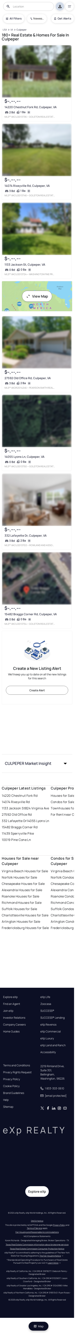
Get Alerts (62, 18)
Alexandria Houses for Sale (22, 890)
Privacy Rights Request (17, 1072)
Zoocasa (45, 1004)
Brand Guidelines (13, 1093)
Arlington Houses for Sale (21, 921)
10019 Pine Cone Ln (16, 840)
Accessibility (48, 1052)
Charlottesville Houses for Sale (25, 915)
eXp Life (45, 997)
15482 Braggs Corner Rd (19, 827)
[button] (37, 763)
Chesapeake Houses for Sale (23, 884)
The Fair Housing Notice (50, 1255)
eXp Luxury (47, 1038)
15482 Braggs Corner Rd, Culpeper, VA (31, 614)
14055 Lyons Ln (38, 821)
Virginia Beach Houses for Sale (25, 871)
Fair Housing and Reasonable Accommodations (37, 1232)
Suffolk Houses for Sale (19, 909)
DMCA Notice (37, 1220)
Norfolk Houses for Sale (19, 877)
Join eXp (8, 1010)
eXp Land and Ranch (53, 1045)
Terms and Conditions (16, 1065)
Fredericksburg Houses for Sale (25, 928)
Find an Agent (11, 1004)
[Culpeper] (21, 30)
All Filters (14, 18)
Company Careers (14, 1024)
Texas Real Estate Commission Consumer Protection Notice (37, 1248)
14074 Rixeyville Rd (16, 802)
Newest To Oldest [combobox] (38, 18)
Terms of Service (34, 1228)
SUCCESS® (47, 1010)
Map (39, 1326)
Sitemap (8, 1106)
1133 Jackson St (13, 808)
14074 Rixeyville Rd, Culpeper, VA (27, 186)
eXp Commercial (50, 1031)
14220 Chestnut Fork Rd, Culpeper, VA (31, 107)
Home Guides (11, 1031)
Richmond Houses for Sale (22, 902)
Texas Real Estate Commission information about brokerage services (37, 1244)
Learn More (53, 1262)
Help (6, 1099)
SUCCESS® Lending (52, 1017)
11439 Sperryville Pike (18, 833)
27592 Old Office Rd (17, 814)
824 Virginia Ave (37, 808)
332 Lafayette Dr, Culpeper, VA (26, 535)
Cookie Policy (11, 1086)
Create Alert (37, 690)
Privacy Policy (11, 1079)
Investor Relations (14, 1017)
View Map (37, 296)
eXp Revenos (48, 1024)
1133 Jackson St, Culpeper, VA (25, 264)
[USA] (5, 30)
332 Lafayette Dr (14, 821)
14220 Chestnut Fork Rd (19, 795)
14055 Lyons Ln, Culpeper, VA (24, 457)
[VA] (12, 30)
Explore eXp (10, 997)
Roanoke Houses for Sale (20, 896)
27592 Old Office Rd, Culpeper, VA (28, 378)
